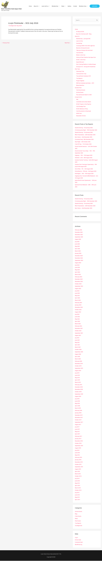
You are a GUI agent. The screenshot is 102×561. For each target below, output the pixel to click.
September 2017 (79, 422)
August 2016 (78, 448)
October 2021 (78, 331)
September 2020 (79, 352)
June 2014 (77, 481)
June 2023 (77, 293)
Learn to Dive (79, 41)
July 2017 (77, 427)
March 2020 (78, 359)
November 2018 (79, 389)
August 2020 (78, 354)
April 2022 (77, 321)
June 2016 (77, 453)
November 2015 (79, 462)
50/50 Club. (79, 113)
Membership (55, 6)
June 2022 (77, 317)
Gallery (69, 6)
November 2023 (79, 281)
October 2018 (78, 392)
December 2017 (79, 415)
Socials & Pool (78, 88)
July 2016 (77, 450)
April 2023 (77, 298)
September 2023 (79, 286)
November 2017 (79, 417)
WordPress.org (78, 544)
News (62, 6)
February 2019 (78, 385)
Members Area (82, 6)
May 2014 (77, 483)
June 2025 (77, 244)
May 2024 (77, 270)
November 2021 (79, 328)
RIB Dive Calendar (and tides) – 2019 (85, 83)
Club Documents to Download (83, 111)
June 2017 (77, 429)
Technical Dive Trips (81, 74)
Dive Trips (77, 69)
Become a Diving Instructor (83, 48)
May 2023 (77, 296)
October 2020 (78, 349)
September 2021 (79, 333)
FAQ (77, 99)
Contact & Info (78, 97)
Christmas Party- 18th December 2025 (84, 139)
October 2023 (78, 284)
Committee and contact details (83, 102)
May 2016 (77, 455)
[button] (95, 6)
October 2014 (78, 476)
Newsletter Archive (81, 116)
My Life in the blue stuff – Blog (83, 34)
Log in (76, 537)
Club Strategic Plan (81, 106)
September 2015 (79, 467)
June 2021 (77, 340)
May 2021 (77, 342)
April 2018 (77, 406)
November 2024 (79, 258)
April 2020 (77, 356)
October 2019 (78, 366)
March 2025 (78, 251)
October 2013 (78, 490)
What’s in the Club (80, 55)
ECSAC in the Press (80, 59)
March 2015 (78, 474)
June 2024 (77, 267)
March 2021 (78, 347)
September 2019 (79, 368)
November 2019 (79, 364)
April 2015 (77, 471)
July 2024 (77, 265)
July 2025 (77, 242)
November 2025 (79, 235)
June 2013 (77, 495)
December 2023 (79, 279)
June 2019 (77, 375)
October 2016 (78, 443)
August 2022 (78, 312)
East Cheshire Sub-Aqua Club (11, 9)
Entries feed (78, 540)
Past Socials (78, 521)
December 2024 (79, 256)
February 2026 (78, 230)
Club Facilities (79, 52)
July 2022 (77, 314)
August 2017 (78, 425)
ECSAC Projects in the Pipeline (83, 104)
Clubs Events (78, 516)
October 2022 (78, 310)
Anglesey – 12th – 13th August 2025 (83, 155)
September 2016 (79, 446)
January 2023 (78, 305)
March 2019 (78, 382)
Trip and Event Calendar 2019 (83, 76)
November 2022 (79, 307)
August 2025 (78, 239)
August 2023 (78, 288)
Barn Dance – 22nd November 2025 (83, 137)
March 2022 (78, 324)
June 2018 (77, 401)
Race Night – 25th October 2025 (82, 142)
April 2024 (77, 272)
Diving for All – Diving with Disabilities (85, 66)
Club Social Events (80, 90)
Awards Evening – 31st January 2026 (84, 128)
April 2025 (77, 249)
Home (30, 6)
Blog (76, 514)
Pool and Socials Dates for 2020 (84, 95)
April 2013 (77, 500)
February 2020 (78, 361)
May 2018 (77, 403)
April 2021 (77, 345)
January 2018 (78, 413)
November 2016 (79, 441)
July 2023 (77, 291)
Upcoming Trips (80, 71)
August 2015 (78, 469)
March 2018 (78, 408)
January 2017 (78, 439)
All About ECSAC (80, 31)
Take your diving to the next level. (84, 50)
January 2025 (78, 253)
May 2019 (77, 378)
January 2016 (78, 460)
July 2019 (77, 373)
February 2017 (78, 436)
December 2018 (79, 387)
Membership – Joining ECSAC (83, 38)
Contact (75, 6)
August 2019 (78, 371)
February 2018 (78, 410)
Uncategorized (12, 25)
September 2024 (79, 260)
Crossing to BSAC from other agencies (85, 45)
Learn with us (45, 6)
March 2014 (78, 488)
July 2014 (77, 478)
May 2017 (77, 432)
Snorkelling (79, 43)
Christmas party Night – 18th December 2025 (86, 130)
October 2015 (78, 464)
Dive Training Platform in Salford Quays (86, 64)
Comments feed (79, 542)
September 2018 (79, 394)
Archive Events (79, 92)
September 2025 (79, 237)
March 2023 (78, 300)
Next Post (68, 43)
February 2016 (78, 457)
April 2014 (77, 485)
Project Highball (80, 81)
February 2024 (78, 277)
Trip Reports (79, 78)
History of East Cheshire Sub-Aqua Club (86, 57)
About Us (36, 6)
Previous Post (5, 43)
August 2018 (78, 396)
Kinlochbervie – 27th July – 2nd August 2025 (85, 171)
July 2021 (77, 338)
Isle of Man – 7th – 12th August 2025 (84, 169)
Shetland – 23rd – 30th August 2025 (83, 158)
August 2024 (78, 263)
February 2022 (78, 326)
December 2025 (79, 232)
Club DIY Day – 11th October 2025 (83, 144)
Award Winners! (80, 62)
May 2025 (77, 246)
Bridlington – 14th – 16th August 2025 (84, 174)
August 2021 (78, 335)
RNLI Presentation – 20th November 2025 (85, 135)
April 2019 (77, 380)
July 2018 (77, 399)
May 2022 (77, 319)
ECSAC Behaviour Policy (82, 109)
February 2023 (78, 303)
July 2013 (77, 493)
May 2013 (77, 497)
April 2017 (77, 434)
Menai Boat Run (80, 85)
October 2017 (78, 420)
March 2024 (78, 274)
